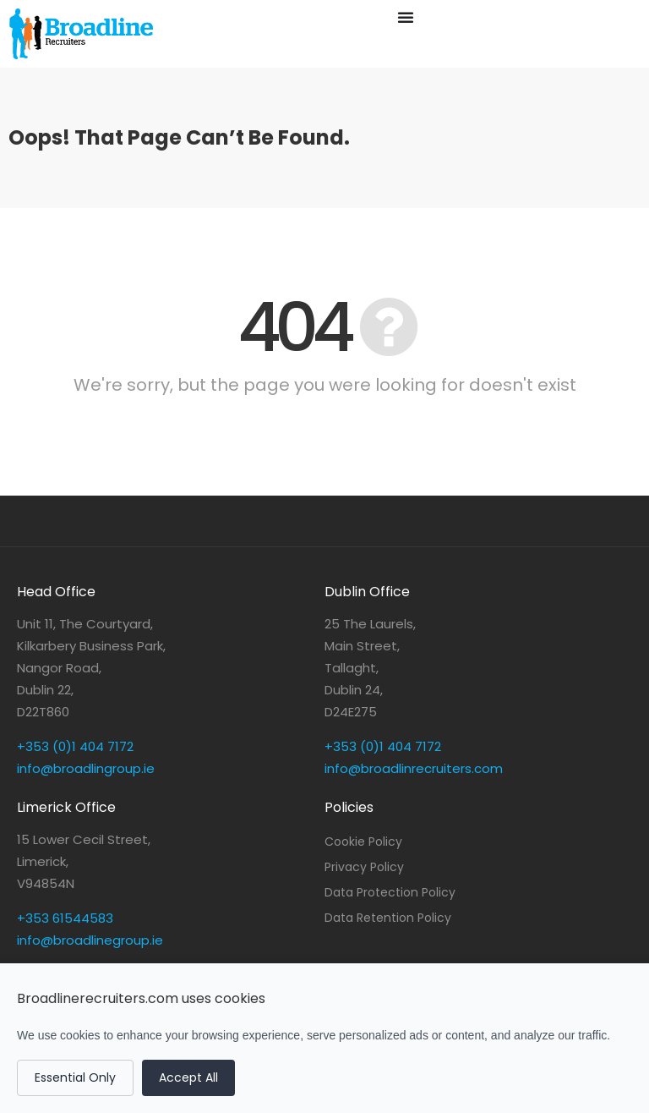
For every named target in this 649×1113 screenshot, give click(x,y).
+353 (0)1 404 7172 (75, 746)
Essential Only (75, 1077)
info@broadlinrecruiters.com (413, 768)
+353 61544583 (65, 918)
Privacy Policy (364, 866)
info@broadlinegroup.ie (90, 940)
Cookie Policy (363, 841)
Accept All (188, 1077)
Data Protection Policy (389, 892)
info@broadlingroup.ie (86, 768)
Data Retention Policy (387, 917)
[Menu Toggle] (405, 16)
